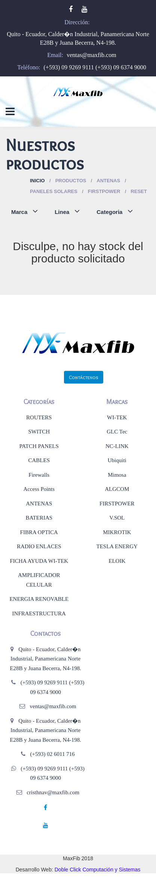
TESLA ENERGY (117, 546)
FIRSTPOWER (117, 504)
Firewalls (38, 475)
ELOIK (116, 561)
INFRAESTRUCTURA (39, 613)
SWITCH (39, 432)
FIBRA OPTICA (39, 532)
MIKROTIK (117, 532)
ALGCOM (117, 489)
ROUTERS (39, 417)
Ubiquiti (117, 460)
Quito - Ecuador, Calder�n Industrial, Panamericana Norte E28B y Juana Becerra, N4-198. (45, 658)
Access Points (39, 489)
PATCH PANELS (39, 446)
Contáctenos (83, 377)
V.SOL (117, 518)
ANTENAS (39, 504)
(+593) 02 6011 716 (52, 754)
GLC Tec (117, 432)
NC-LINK (117, 446)
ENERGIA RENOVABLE (38, 599)
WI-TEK (117, 417)
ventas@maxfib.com (91, 55)
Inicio (37, 180)
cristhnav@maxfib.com (53, 792)
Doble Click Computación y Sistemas (98, 870)
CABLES (39, 460)
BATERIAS (38, 518)
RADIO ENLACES (39, 546)
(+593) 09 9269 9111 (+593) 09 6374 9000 (95, 67)
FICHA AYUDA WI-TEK (39, 561)
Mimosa (117, 475)
